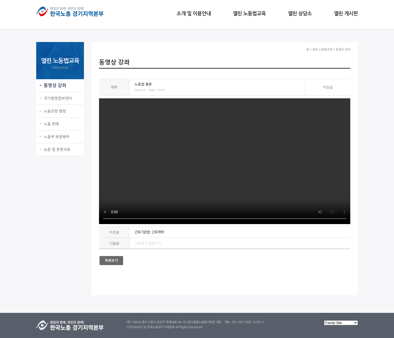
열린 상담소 (300, 13)
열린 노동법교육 (249, 13)
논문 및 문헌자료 (57, 149)
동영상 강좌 (55, 85)
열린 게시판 (346, 13)
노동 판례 (51, 124)
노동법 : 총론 (224, 161)
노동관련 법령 (55, 111)
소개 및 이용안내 (194, 13)
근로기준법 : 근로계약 (149, 232)
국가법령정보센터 (58, 98)
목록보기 (111, 260)
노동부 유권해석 (56, 137)
